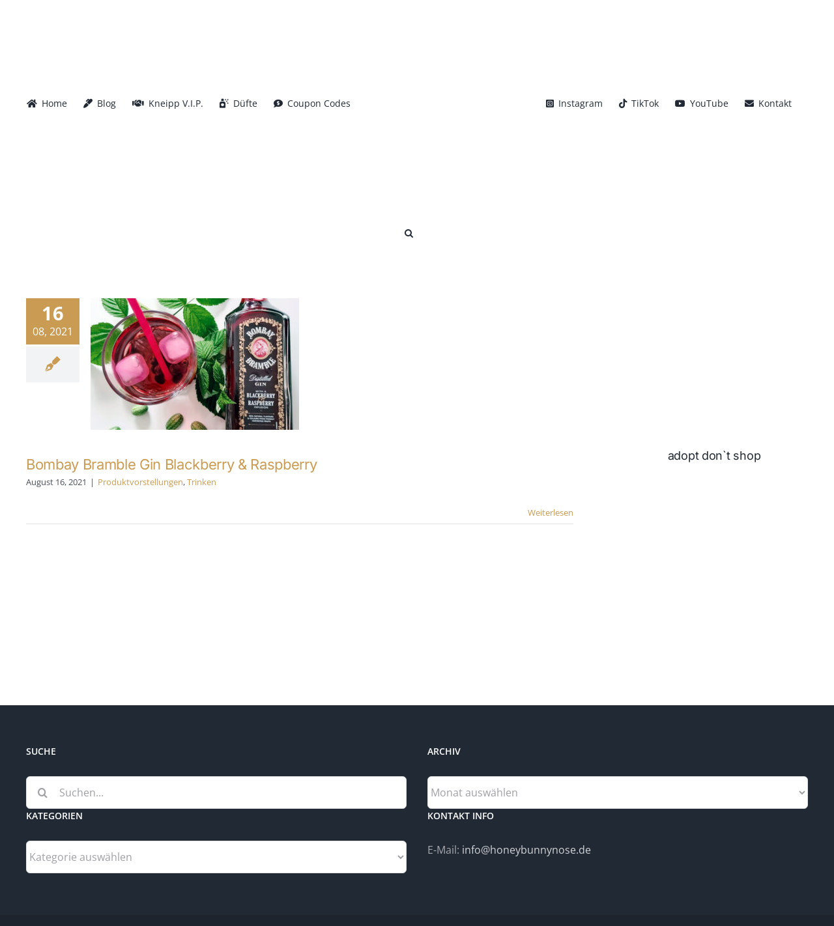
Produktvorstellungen (140, 482)
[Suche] (42, 792)
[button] (409, 231)
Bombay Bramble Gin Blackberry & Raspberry (171, 464)
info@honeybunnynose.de (526, 850)
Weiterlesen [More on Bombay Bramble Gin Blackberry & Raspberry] (550, 512)
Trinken (201, 482)
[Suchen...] (216, 792)
